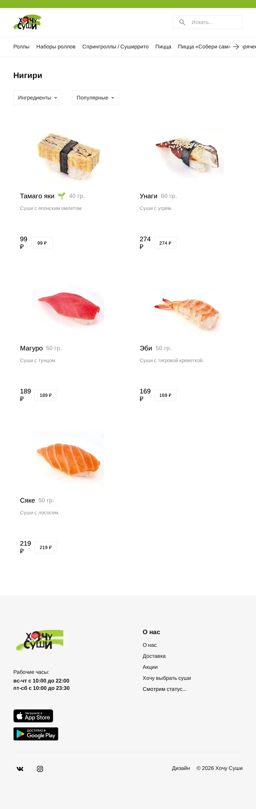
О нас (150, 645)
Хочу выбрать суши (167, 678)
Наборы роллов (56, 46)
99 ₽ (42, 243)
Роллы (21, 46)
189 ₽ (46, 395)
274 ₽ (165, 243)
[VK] (20, 775)
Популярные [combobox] (34, 97)
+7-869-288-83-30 (34, 664)
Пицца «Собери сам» (204, 46)
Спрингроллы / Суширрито (115, 46)
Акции (150, 667)
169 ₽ (165, 395)
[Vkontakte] (40, 775)
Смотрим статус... (164, 689)
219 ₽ (46, 547)
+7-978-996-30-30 (34, 670)
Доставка (154, 656)
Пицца (163, 46)
